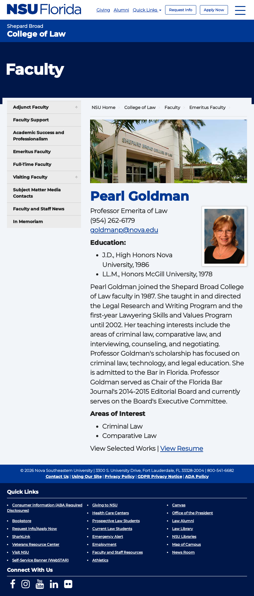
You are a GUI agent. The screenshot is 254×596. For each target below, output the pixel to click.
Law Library (182, 528)
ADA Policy (197, 476)
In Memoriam (28, 221)
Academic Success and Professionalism (38, 136)
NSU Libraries (184, 536)
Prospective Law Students (116, 521)
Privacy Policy (120, 476)
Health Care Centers (110, 513)
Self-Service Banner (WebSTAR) (40, 560)
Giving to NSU (105, 505)
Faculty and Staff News (38, 209)
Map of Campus (186, 544)
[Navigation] (240, 10)
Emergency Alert (107, 536)
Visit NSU (20, 552)
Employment (104, 544)
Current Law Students (112, 528)
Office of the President (192, 513)
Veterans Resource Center (35, 544)
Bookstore (21, 521)
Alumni (121, 10)
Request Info (180, 10)
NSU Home (103, 107)
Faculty (172, 107)
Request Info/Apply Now (34, 528)
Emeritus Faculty (31, 151)
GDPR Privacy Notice (160, 476)
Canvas (178, 505)
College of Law (139, 107)
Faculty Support (31, 120)
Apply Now (214, 10)
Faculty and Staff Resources (117, 552)
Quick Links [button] (147, 10)
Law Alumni (183, 521)
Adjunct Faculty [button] (45, 107)
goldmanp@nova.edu (124, 230)
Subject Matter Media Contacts (37, 193)
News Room (183, 552)
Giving (103, 10)
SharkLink (21, 536)
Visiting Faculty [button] (45, 177)
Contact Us (57, 476)
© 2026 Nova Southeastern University (56, 470)
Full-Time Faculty (32, 164)
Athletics (100, 560)
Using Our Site (87, 476)
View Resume (181, 448)
